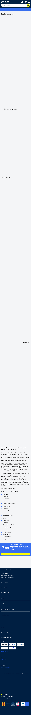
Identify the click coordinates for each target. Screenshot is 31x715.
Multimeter (5, 522)
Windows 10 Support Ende (9, 503)
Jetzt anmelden (15, 554)
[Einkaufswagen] (26, 2)
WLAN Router (6, 520)
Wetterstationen (6, 506)
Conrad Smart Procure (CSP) (7, 577)
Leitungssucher (6, 534)
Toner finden (5, 494)
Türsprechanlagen (7, 536)
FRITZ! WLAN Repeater (8, 527)
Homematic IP (6, 510)
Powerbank (5, 530)
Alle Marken (26, 342)
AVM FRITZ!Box (6, 498)
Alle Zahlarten (4, 651)
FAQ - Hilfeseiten (5, 660)
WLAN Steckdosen (7, 532)
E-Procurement (4, 573)
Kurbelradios (5, 496)
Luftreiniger (5, 508)
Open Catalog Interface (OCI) (7, 575)
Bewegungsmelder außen (8, 538)
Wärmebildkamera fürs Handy (9, 524)
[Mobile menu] (29, 2)
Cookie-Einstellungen (6, 637)
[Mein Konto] (22, 2)
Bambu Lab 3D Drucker (8, 515)
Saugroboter (5, 518)
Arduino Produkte (7, 501)
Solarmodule (5, 513)
